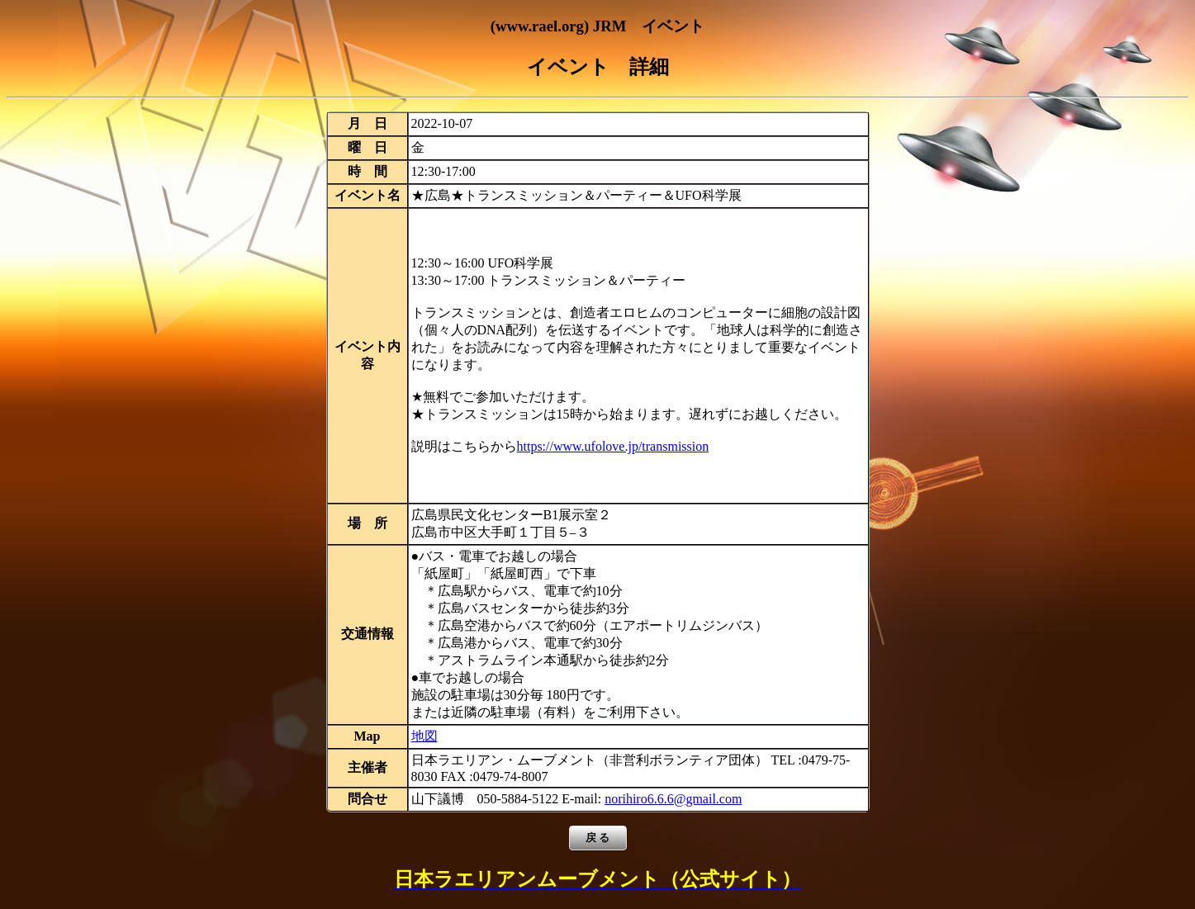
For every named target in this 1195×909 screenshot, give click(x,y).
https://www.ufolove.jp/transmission (613, 446)
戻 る (598, 837)
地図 (424, 736)
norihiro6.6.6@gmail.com (673, 799)
